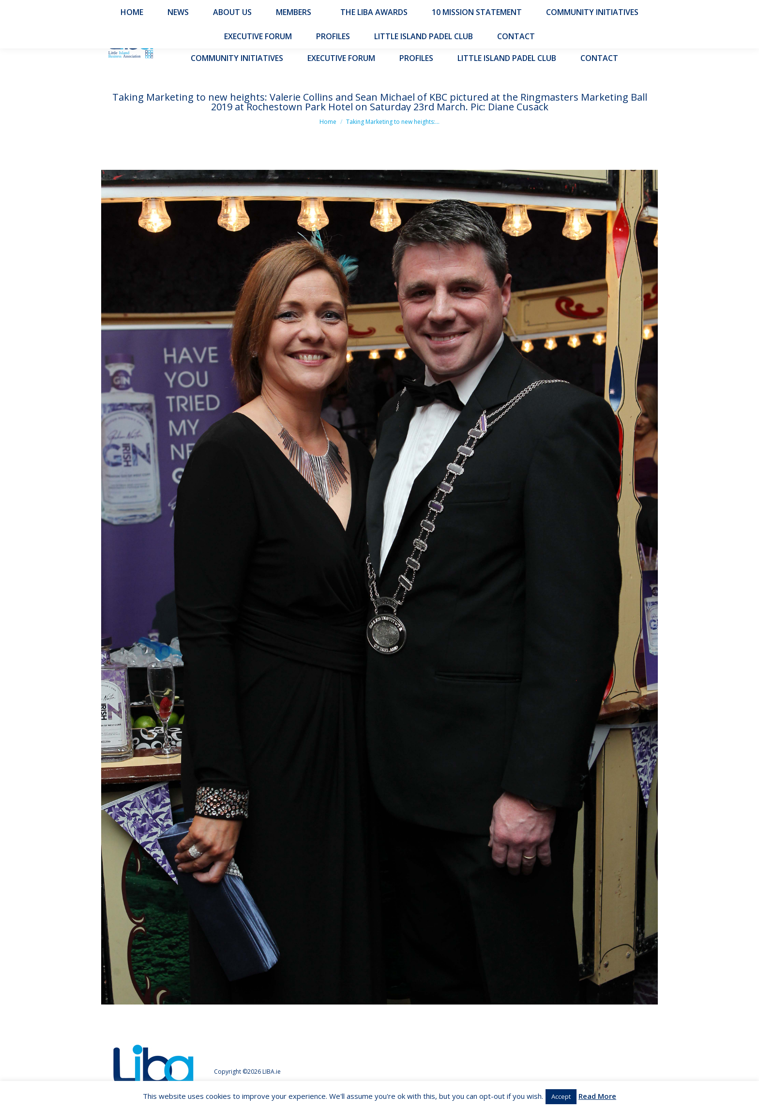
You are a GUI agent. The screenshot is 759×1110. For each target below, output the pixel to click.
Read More (597, 1096)
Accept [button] (561, 1096)
